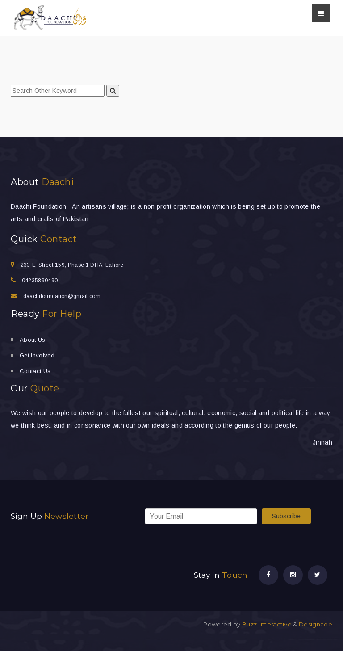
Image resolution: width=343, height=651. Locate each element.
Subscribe (286, 516)
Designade (315, 624)
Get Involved (37, 355)
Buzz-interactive (266, 624)
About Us (33, 339)
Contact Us (35, 371)
